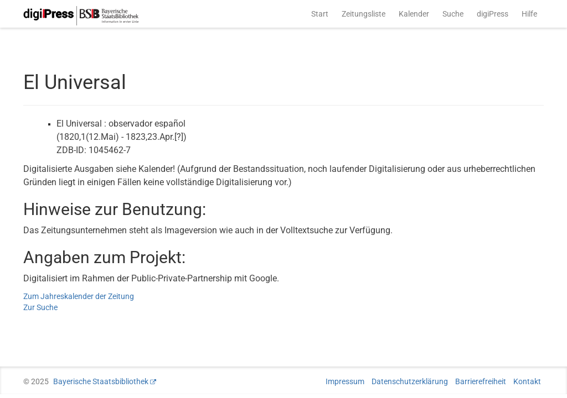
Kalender (414, 13)
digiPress (492, 13)
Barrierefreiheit (480, 381)
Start (319, 13)
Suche (452, 13)
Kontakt (527, 381)
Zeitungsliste (363, 13)
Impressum (345, 381)
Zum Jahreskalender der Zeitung (78, 296)
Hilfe (529, 13)
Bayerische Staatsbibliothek (100, 381)
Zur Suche (40, 307)
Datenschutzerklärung (410, 381)
